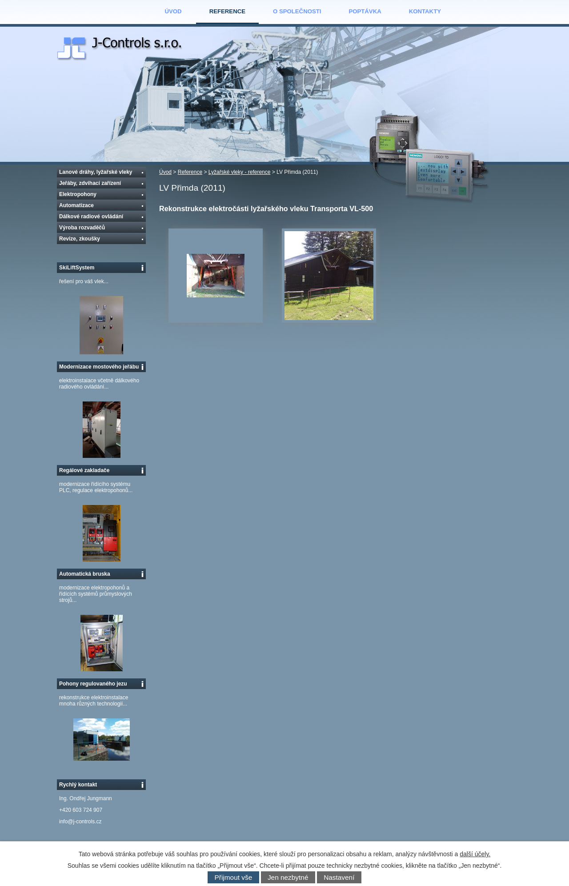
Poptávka (365, 11)
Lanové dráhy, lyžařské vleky (95, 172)
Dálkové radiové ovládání (91, 216)
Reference (227, 11)
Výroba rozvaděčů (82, 228)
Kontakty (425, 11)
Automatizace (76, 205)
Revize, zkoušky (79, 239)
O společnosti (297, 11)
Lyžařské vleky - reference (239, 172)
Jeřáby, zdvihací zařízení (90, 183)
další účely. (475, 854)
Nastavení (339, 877)
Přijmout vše (233, 877)
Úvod (173, 11)
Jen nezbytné (288, 877)
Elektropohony (77, 194)
